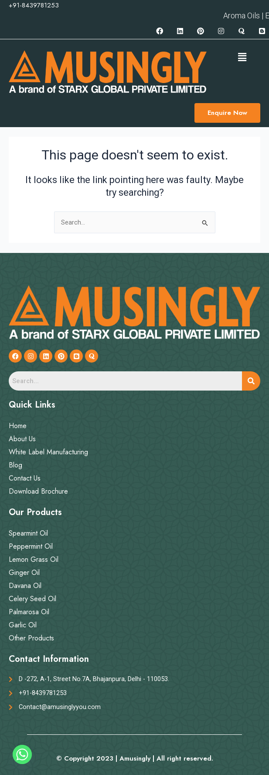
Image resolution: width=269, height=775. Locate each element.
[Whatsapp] (22, 754)
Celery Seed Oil (32, 599)
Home (18, 426)
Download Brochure (38, 491)
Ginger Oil (24, 572)
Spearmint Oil (28, 533)
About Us (22, 439)
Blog (15, 465)
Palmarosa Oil (29, 612)
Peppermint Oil (31, 546)
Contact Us (25, 478)
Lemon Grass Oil (33, 559)
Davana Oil (25, 586)
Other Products (31, 638)
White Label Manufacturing (48, 452)
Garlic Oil (23, 625)
